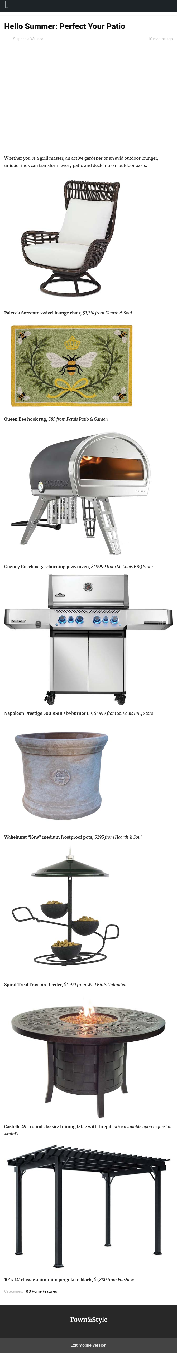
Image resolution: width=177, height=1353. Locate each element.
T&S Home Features (40, 1291)
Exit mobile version (88, 1345)
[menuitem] (7, 6)
